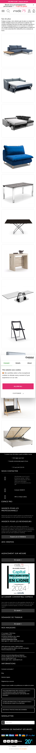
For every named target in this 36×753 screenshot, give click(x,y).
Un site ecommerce (18, 749)
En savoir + (18, 560)
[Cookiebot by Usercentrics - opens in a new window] (25, 358)
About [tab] (29, 363)
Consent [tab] (6, 363)
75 (14, 746)
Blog (2, 673)
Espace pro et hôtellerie (18, 537)
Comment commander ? (7, 669)
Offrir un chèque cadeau (20, 496)
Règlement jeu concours (7, 681)
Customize (18, 393)
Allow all (18, 386)
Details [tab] (18, 363)
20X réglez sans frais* (18, 458)
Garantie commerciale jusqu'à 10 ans (18, 461)
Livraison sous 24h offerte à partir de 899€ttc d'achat (18, 454)
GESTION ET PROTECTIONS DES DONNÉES (15, 709)
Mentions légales (5, 677)
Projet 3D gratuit (21, 6)
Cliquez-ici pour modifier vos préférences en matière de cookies (17, 685)
